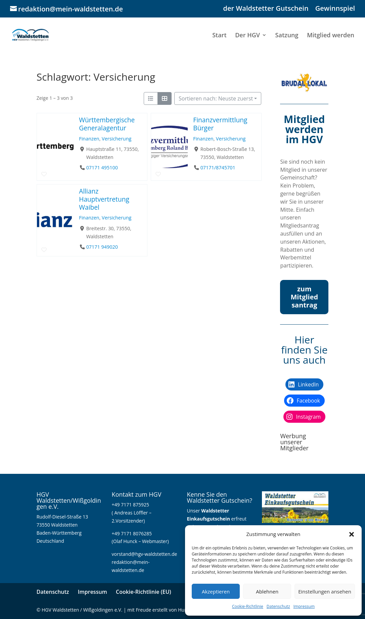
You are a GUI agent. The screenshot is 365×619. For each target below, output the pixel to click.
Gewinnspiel (335, 9)
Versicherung (116, 138)
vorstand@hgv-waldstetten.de (144, 554)
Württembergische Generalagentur (107, 123)
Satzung (287, 36)
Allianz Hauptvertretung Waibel (104, 199)
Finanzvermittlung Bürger (220, 123)
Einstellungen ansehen (324, 591)
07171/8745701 (217, 167)
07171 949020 (102, 247)
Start (219, 36)
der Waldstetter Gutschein (266, 9)
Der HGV (247, 36)
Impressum (304, 606)
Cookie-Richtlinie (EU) (143, 591)
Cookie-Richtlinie (247, 606)
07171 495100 (102, 167)
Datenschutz (278, 606)
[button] (351, 534)
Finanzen (89, 138)
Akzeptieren (216, 591)
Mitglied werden (330, 36)
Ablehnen (267, 591)
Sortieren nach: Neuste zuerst (216, 98)
